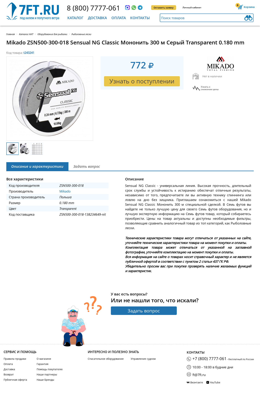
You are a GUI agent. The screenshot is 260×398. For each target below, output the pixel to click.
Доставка (97, 17)
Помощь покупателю (50, 369)
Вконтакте (196, 382)
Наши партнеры (47, 374)
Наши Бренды (45, 379)
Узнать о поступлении (141, 81)
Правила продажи (15, 358)
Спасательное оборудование (106, 358)
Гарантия (42, 364)
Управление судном (143, 358)
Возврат (9, 374)
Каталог (75, 17)
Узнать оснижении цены (210, 88)
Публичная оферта (15, 379)
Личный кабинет (192, 7)
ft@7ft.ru (199, 374)
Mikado (65, 191)
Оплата (118, 17)
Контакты (140, 17)
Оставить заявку (164, 7)
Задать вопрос (144, 311)
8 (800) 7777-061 (93, 7)
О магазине (44, 358)
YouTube (215, 382)
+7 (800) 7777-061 (209, 358)
